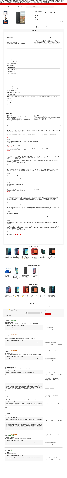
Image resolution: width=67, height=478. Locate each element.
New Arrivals (2, 0)
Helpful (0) (14, 145)
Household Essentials (38, 0)
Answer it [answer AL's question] (9, 220)
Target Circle (44, 2)
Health (51, 0)
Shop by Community (48, 1)
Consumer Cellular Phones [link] (20, 305)
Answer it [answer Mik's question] (9, 182)
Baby (42, 0)
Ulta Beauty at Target (41, 1)
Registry (38, 2)
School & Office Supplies (22, 1)
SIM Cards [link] (37, 305)
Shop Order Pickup (26, 2)
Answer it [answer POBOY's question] (9, 139)
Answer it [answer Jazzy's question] (9, 173)
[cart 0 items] (62, 7)
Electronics (6, 1)
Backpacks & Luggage (57, 0)
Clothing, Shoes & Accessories (10, 0)
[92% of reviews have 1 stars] (33, 314)
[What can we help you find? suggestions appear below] (40, 7)
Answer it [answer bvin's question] (9, 211)
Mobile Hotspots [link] (42, 305)
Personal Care (47, 0)
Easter (5, 0)
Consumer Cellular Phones (18, 9)
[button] (15, 275)
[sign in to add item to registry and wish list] (61, 22)
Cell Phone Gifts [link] (27, 305)
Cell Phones (12, 9)
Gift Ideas (32, 1)
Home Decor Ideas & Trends (6, 2)
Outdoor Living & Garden (26, 0)
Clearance (58, 1)
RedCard (40, 2)
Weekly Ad (21, 2)
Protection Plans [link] (32, 305)
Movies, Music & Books (15, 1)
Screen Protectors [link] (47, 305)
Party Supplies (28, 1)
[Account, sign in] (57, 7)
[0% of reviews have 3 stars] (33, 312)
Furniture (31, 0)
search (53, 6)
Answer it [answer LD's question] (9, 202)
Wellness (53, 0)
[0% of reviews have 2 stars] (33, 313)
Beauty (44, 0)
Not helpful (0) (17, 145)
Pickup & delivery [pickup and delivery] (21, 6)
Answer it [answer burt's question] (9, 164)
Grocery (33, 0)
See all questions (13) (10, 234)
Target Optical (53, 1)
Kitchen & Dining (19, 0)
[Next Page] (49, 306)
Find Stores (47, 2)
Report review (60, 329)
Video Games (10, 1)
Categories (10, 6)
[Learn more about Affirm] (49, 27)
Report (20, 145)
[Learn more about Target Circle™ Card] (49, 24)
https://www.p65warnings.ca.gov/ (27, 241)
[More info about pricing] (54, 15)
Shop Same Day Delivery (33, 2)
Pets (37, 1)
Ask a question (18, 234)
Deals (56, 1)
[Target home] (5, 7)
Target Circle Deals (17, 2)
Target (5, 9)
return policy (38, 119)
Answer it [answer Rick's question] (9, 231)
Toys (3, 1)
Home (16, 0)
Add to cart (36, 19)
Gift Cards (35, 1)
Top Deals (12, 2)
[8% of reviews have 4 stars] (33, 311)
